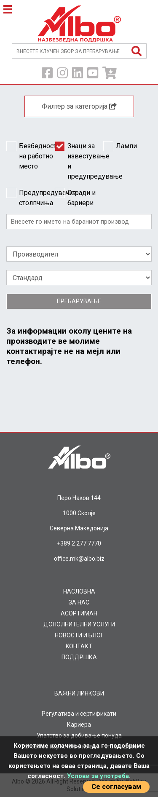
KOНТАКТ (79, 646)
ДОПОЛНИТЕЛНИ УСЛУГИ (79, 624)
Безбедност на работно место (30, 155)
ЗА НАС (79, 602)
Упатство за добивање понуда (79, 735)
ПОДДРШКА (79, 657)
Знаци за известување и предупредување (79, 160)
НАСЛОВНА (79, 591)
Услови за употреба (98, 776)
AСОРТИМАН (79, 613)
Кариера (79, 724)
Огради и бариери (75, 197)
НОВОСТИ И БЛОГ (79, 635)
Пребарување (79, 301)
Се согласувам (116, 787)
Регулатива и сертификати (79, 713)
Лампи (120, 146)
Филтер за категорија (79, 106)
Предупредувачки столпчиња (30, 197)
